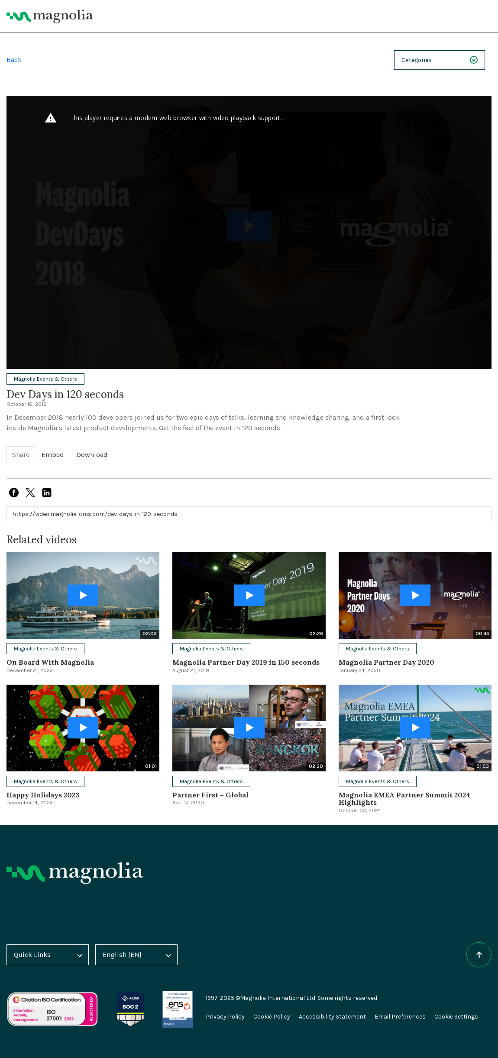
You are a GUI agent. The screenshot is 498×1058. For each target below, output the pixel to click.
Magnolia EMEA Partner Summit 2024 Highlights (404, 798)
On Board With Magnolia (50, 662)
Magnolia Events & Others (45, 379)
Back (14, 60)
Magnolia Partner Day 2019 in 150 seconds (246, 662)
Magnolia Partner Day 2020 (386, 662)
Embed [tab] (53, 455)
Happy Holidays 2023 (43, 794)
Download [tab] (92, 455)
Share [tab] (20, 455)
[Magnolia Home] (49, 16)
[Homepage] (74, 873)
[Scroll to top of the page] (479, 954)
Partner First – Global (210, 794)
